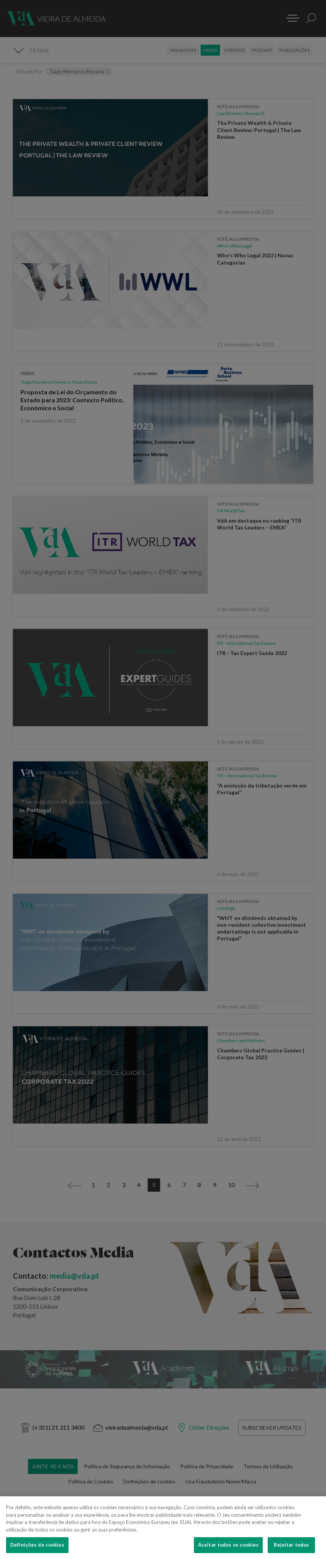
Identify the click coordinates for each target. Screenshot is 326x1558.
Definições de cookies (37, 1550)
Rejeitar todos (291, 1550)
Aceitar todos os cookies (228, 1550)
